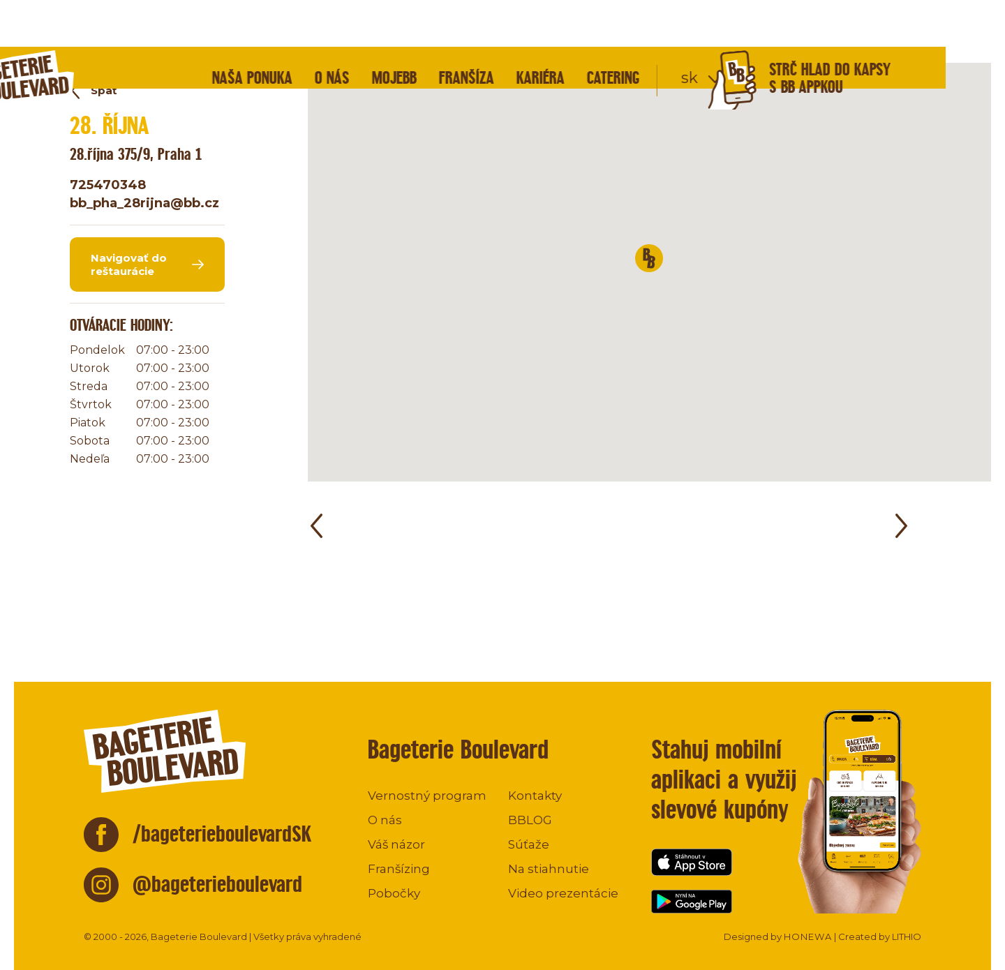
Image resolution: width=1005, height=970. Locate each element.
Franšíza (525, 31)
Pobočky (394, 893)
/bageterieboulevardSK (222, 833)
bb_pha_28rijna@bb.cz (144, 203)
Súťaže (528, 844)
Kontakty (535, 796)
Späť (104, 90)
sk (748, 31)
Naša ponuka (311, 31)
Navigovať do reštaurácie (129, 264)
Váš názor (396, 844)
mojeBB (453, 31)
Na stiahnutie (548, 869)
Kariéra (600, 31)
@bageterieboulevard (217, 884)
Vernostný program (427, 796)
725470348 (108, 185)
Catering (672, 31)
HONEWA (808, 936)
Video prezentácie (563, 893)
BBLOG (530, 820)
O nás (391, 31)
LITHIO (906, 936)
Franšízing (399, 869)
